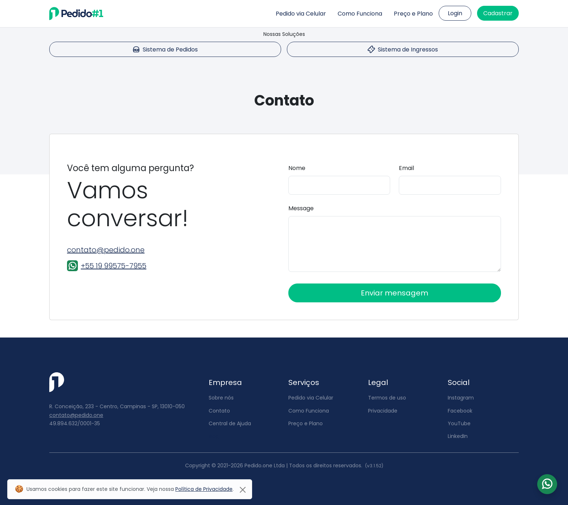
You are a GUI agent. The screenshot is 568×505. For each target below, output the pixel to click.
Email (406, 168)
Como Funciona (360, 13)
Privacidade (382, 410)
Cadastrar (498, 13)
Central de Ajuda (230, 423)
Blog (214, 436)
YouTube (459, 423)
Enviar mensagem (394, 293)
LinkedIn (458, 436)
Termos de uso (387, 397)
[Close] (242, 489)
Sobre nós (221, 397)
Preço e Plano (413, 13)
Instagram (461, 397)
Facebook (460, 410)
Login (455, 13)
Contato (219, 410)
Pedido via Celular (301, 13)
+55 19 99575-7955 (113, 266)
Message (301, 208)
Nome (296, 168)
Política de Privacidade (204, 489)
